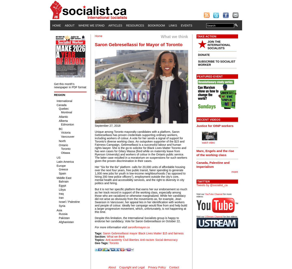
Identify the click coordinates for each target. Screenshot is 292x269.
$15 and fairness (173, 233)
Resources (135, 25)
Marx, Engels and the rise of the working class (215, 153)
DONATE (204, 54)
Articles (115, 25)
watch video (208, 142)
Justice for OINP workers (215, 126)
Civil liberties (131, 239)
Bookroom (156, 25)
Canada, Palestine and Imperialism (213, 164)
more (235, 171)
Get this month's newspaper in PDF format (70, 85)
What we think (116, 236)
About (70, 25)
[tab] (217, 125)
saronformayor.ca (138, 227)
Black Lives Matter (150, 233)
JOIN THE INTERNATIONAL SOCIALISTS (219, 45)
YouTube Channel (214, 194)
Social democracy (166, 239)
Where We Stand (91, 25)
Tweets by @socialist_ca (212, 185)
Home (57, 25)
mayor (133, 233)
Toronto (114, 243)
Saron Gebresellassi (116, 233)
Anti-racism (147, 239)
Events (186, 25)
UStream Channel (214, 216)
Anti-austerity (113, 239)
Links (173, 25)
